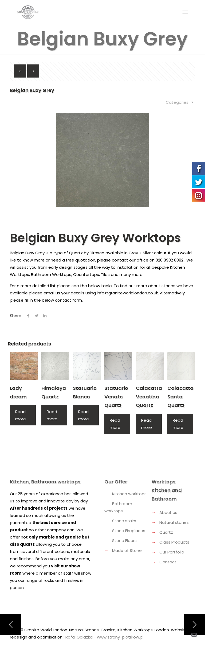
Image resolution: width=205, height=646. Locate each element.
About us (168, 512)
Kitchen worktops (129, 494)
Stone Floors (124, 540)
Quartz (166, 532)
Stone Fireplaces (128, 530)
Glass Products (174, 542)
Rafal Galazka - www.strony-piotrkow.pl (104, 637)
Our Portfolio (171, 552)
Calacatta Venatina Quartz (149, 397)
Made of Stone (127, 550)
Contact (167, 562)
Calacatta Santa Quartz (180, 397)
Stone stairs (124, 521)
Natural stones (174, 522)
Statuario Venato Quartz (116, 397)
